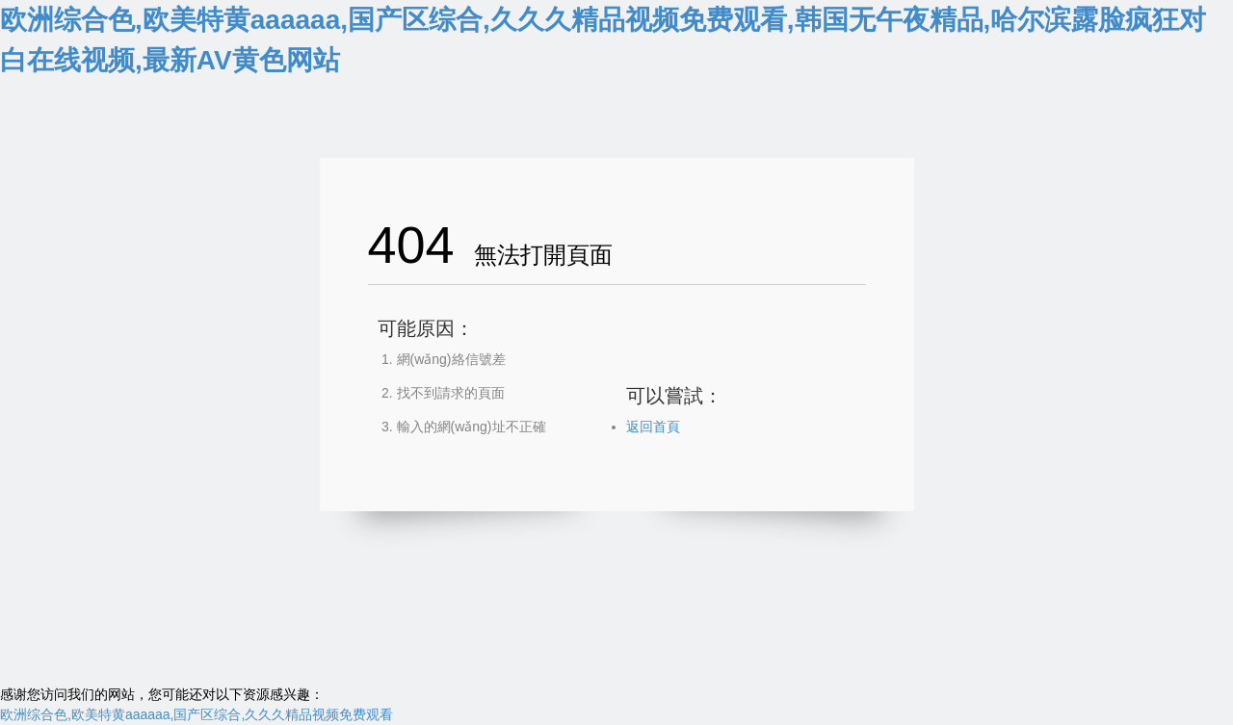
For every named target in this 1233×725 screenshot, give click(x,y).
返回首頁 (653, 426)
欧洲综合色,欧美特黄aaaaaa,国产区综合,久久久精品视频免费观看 (196, 714)
